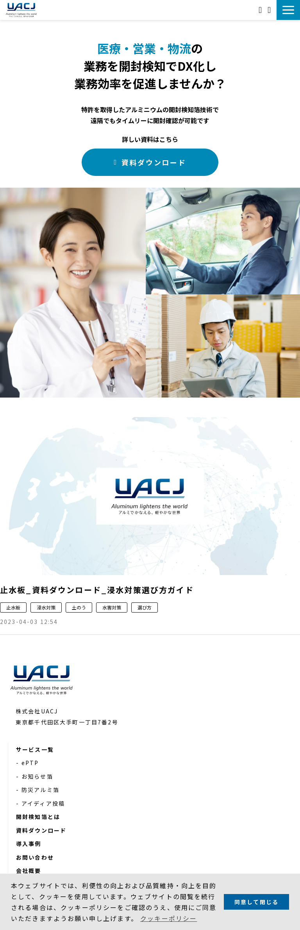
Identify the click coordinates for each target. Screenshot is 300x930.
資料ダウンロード (270, 10)
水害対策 (111, 607)
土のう (79, 607)
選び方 (145, 607)
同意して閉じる (256, 902)
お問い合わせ (261, 10)
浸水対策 (46, 607)
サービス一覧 (35, 749)
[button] (288, 10)
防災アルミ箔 (40, 790)
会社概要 (28, 870)
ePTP (30, 763)
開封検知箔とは (38, 817)
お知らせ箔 (37, 776)
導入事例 (28, 844)
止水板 (13, 607)
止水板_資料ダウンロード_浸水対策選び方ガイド (97, 589)
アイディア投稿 (43, 803)
